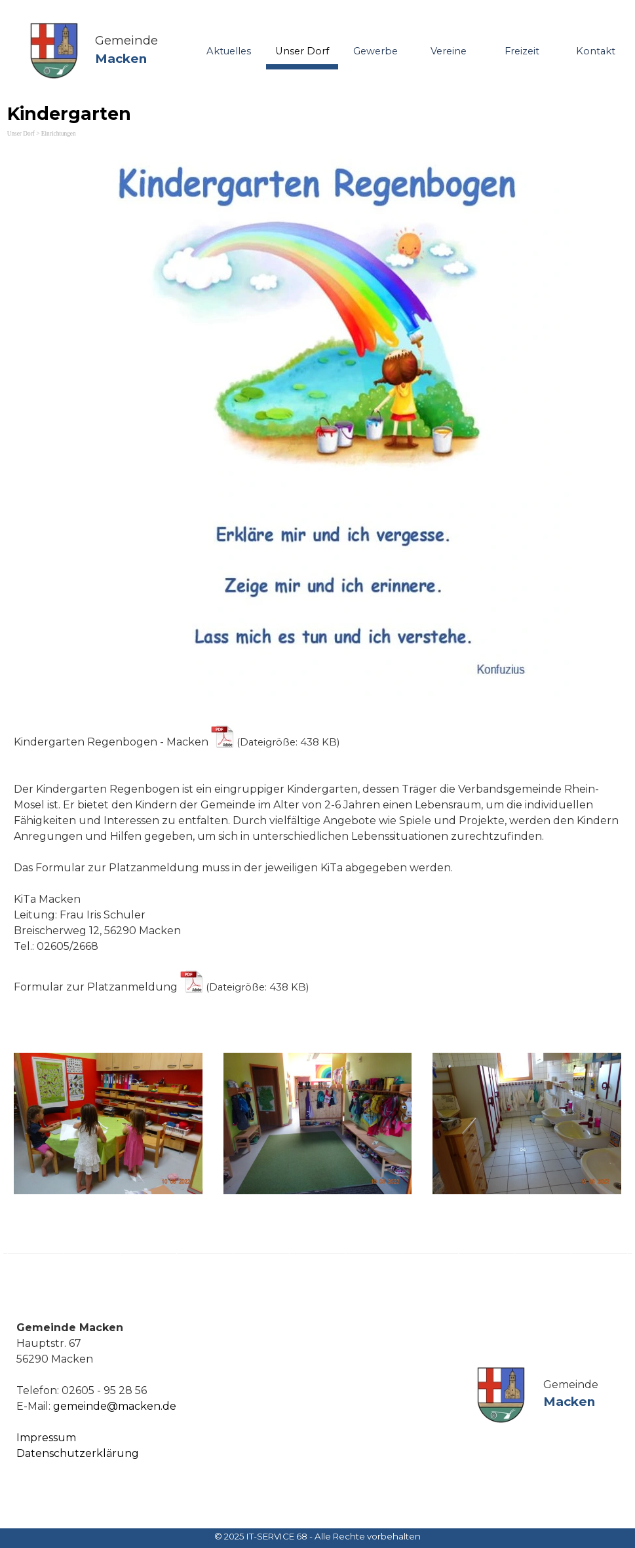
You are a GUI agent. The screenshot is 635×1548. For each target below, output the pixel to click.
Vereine (449, 51)
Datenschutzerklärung (77, 1453)
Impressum (46, 1437)
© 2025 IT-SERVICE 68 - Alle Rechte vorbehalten (317, 1536)
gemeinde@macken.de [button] (114, 1406)
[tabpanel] (134, 49)
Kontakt (595, 51)
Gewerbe (375, 51)
